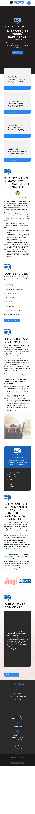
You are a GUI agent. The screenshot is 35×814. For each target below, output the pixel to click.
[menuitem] (10, 759)
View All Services (12, 320)
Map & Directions (17, 739)
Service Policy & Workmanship (17, 696)
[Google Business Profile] (21, 748)
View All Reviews (12, 674)
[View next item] (19, 587)
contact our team (8, 368)
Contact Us (18, 52)
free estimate (8, 376)
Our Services (17, 699)
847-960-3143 (17, 718)
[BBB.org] (17, 748)
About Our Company (17, 693)
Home (17, 690)
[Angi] (14, 748)
